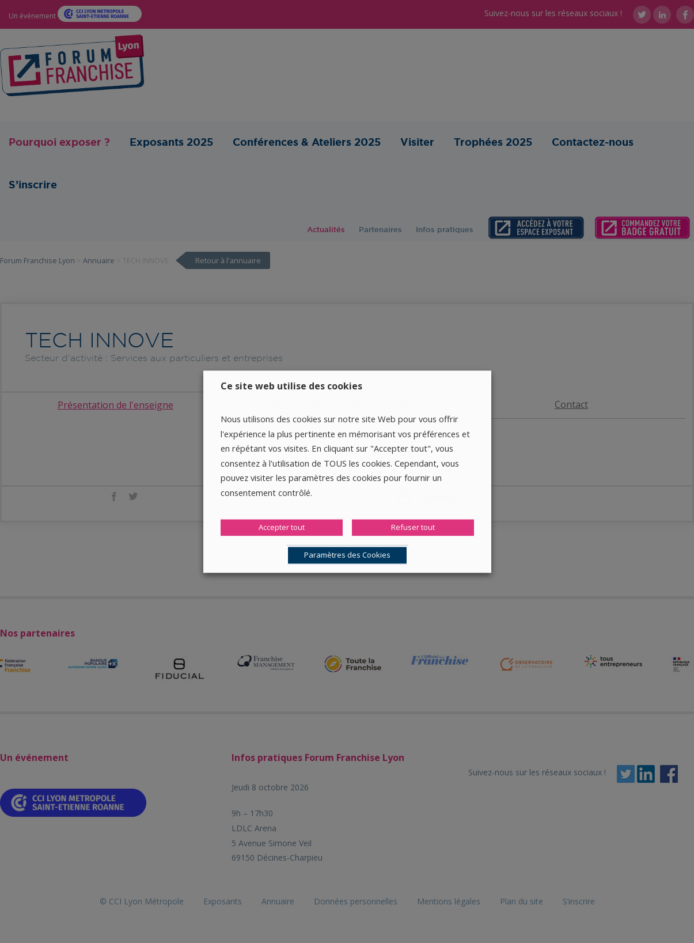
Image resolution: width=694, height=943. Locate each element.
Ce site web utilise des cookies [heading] (291, 386)
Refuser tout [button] (413, 527)
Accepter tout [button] (282, 527)
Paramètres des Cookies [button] (347, 555)
